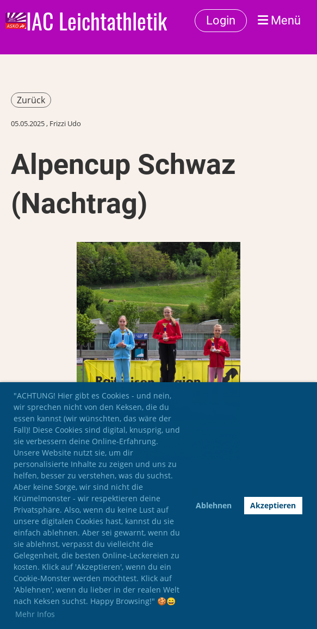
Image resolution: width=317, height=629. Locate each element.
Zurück (31, 100)
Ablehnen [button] (214, 505)
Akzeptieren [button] (273, 505)
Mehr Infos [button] (35, 614)
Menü (279, 20)
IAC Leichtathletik (96, 20)
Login (220, 20)
